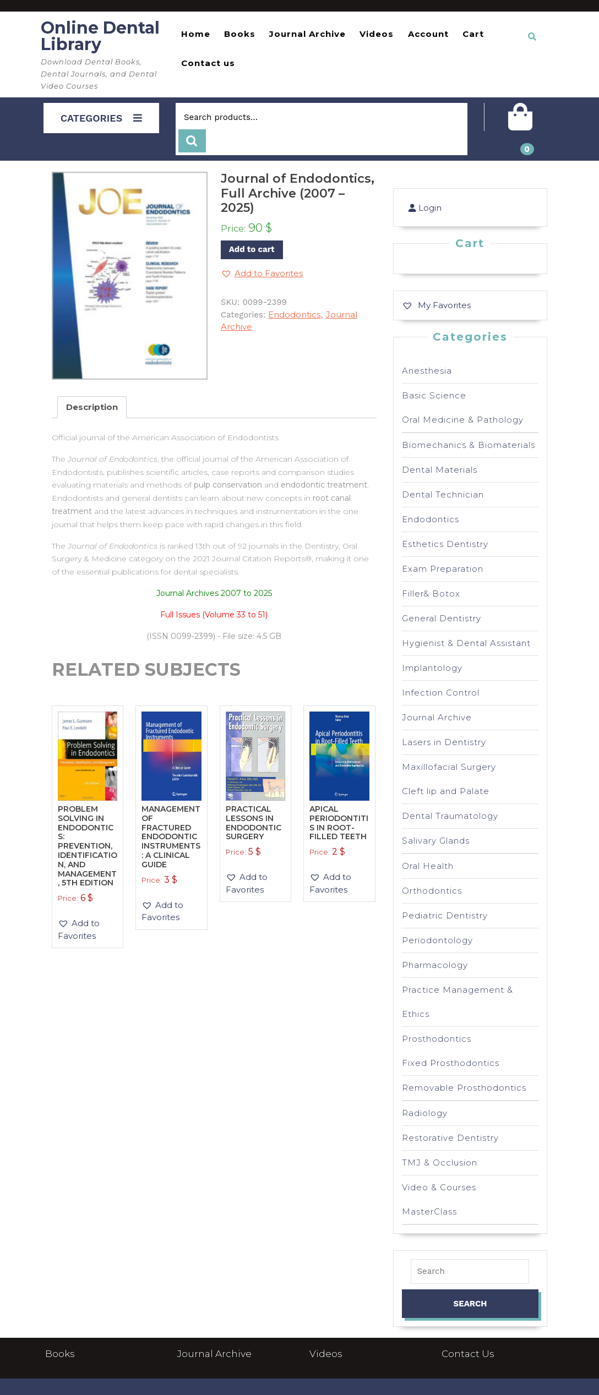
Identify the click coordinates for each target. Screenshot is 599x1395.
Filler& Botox (431, 593)
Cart (473, 34)
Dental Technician (443, 494)
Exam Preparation (442, 569)
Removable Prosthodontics (464, 1087)
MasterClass (429, 1211)
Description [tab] (92, 407)
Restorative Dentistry (450, 1138)
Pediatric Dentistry (445, 915)
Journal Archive (307, 34)
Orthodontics (432, 890)
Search (192, 141)
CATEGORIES (102, 118)
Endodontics (294, 314)
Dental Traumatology (450, 816)
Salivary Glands (436, 840)
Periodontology (437, 940)
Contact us (208, 63)
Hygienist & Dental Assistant (466, 643)
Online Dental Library (100, 36)
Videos (377, 34)
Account (428, 34)
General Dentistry (441, 618)
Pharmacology (435, 965)
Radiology (425, 1113)
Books (239, 34)
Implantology (432, 668)
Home (195, 34)
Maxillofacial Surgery (449, 767)
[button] (262, 273)
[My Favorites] (436, 305)
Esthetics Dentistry (445, 544)
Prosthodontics (436, 1038)
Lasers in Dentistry (444, 742)
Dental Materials (439, 469)
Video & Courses (439, 1187)
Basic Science (434, 395)
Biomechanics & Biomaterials (468, 445)
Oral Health (428, 866)
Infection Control (441, 692)
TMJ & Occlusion (439, 1162)
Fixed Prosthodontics (450, 1063)
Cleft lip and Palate (445, 791)
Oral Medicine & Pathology (463, 419)
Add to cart (252, 249)
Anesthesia (427, 370)
